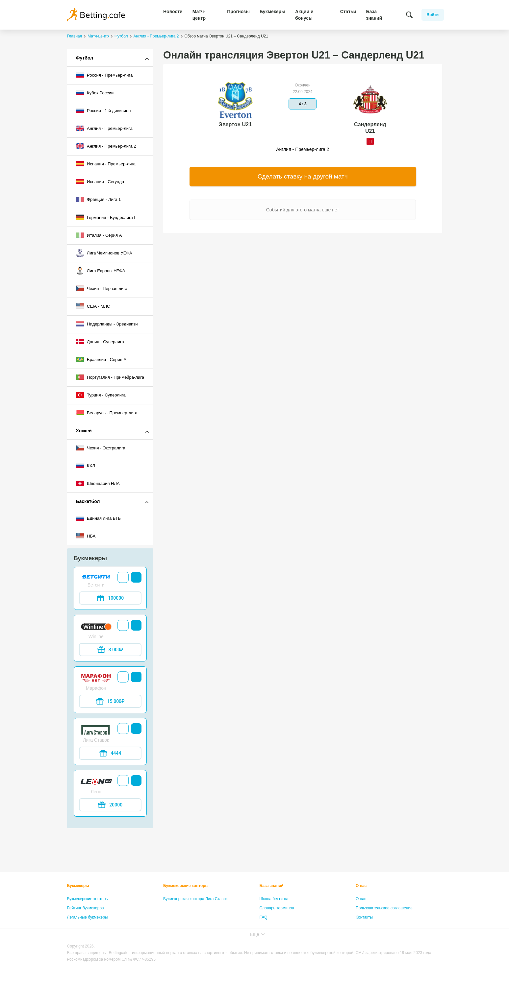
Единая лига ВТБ (98, 518)
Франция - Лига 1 (98, 200)
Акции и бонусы (304, 15)
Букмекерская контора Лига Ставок (195, 899)
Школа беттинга (274, 899)
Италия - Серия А (99, 235)
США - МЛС (93, 306)
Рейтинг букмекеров (85, 908)
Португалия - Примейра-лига (110, 377)
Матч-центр (199, 15)
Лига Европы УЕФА (100, 271)
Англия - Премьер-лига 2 (106, 146)
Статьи (348, 11)
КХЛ (85, 465)
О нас (361, 885)
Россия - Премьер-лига (104, 75)
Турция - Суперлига (101, 395)
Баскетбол (88, 501)
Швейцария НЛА (98, 483)
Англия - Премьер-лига (104, 128)
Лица (264, 926)
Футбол (84, 57)
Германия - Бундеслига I (105, 217)
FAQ (263, 917)
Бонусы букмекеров (85, 926)
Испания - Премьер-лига (106, 164)
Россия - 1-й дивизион (103, 110)
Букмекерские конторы (88, 899)
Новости (173, 11)
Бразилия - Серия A (101, 359)
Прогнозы (238, 11)
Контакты (364, 917)
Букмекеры (272, 11)
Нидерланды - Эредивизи (107, 324)
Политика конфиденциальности (385, 926)
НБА (86, 536)
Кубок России (95, 93)
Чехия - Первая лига (102, 288)
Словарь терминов (277, 908)
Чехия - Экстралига (100, 448)
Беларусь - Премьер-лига (107, 413)
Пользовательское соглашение (384, 908)
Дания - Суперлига (100, 342)
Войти (433, 14)
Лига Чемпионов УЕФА (104, 253)
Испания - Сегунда (100, 181)
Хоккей (84, 430)
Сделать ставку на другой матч (303, 176)
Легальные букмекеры (87, 917)
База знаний (374, 15)
